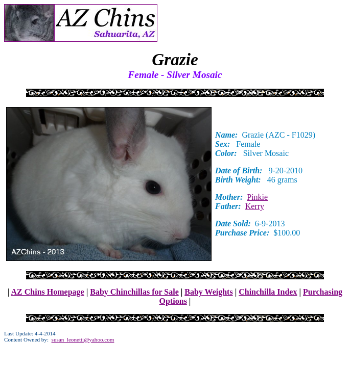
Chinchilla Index (268, 291)
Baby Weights (208, 291)
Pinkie (257, 197)
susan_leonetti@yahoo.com (83, 339)
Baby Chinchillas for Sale (134, 291)
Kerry (254, 206)
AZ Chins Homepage (47, 291)
